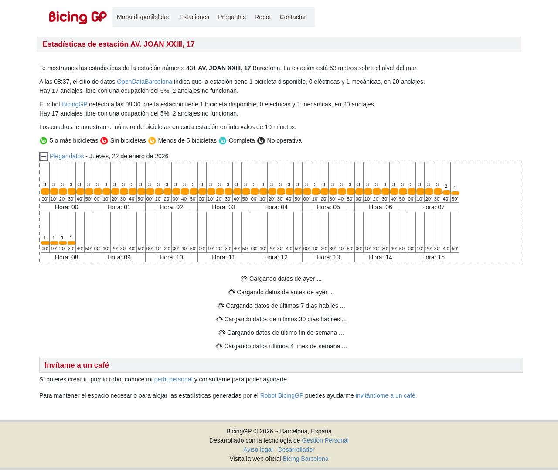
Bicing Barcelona (305, 458)
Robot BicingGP (281, 395)
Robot (263, 17)
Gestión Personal (325, 440)
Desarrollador (296, 449)
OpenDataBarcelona (144, 81)
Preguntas (232, 17)
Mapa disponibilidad (144, 17)
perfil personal (173, 379)
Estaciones (194, 17)
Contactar (292, 17)
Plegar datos (67, 156)
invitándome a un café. (386, 395)
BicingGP (74, 104)
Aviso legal (257, 449)
